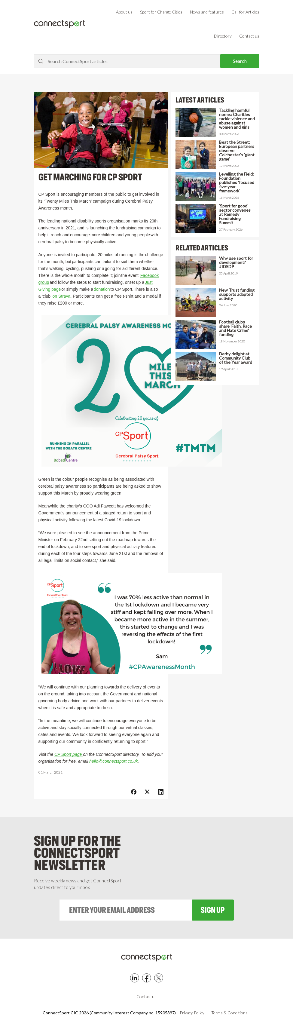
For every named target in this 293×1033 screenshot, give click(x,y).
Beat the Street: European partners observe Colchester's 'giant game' (237, 150)
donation (102, 289)
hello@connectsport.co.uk (113, 761)
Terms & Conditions (229, 1013)
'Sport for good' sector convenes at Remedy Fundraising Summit (235, 214)
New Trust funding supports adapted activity (237, 294)
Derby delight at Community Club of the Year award (235, 358)
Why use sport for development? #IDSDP (236, 262)
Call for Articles (245, 11)
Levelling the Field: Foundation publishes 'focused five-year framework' (236, 182)
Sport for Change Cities (161, 11)
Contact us (249, 35)
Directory (223, 35)
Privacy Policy (192, 1013)
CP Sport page (68, 754)
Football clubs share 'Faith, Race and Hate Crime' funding (235, 328)
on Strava (61, 296)
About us (124, 11)
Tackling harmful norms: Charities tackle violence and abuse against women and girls (237, 118)
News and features (207, 11)
